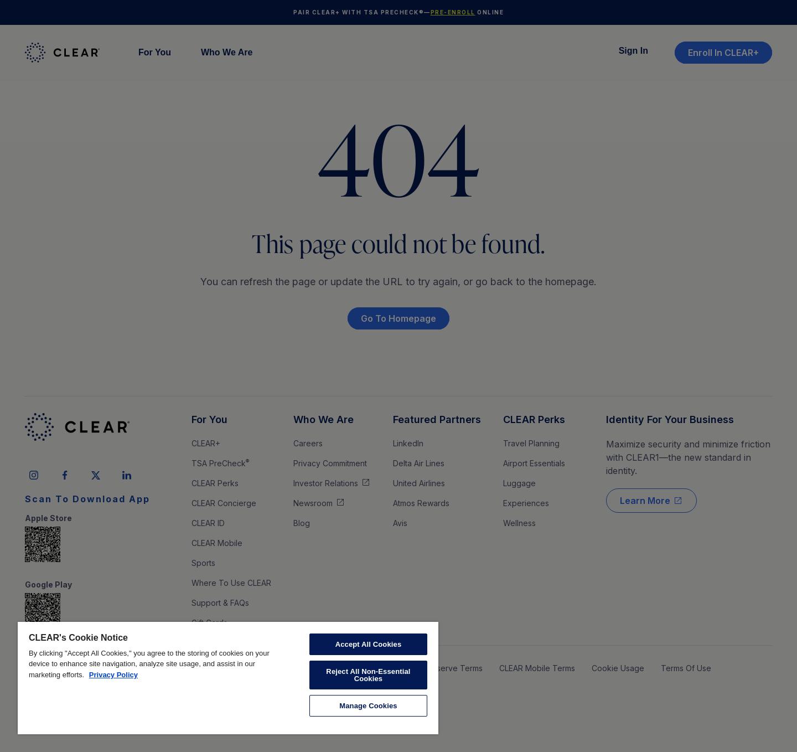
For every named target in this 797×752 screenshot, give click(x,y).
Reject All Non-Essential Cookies (368, 675)
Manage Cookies (368, 706)
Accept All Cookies (368, 644)
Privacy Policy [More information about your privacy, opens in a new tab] (113, 675)
